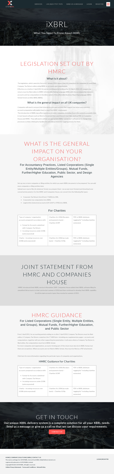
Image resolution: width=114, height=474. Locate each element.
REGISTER (105, 459)
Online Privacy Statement (13, 467)
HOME (8, 457)
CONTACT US (36, 457)
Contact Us (57, 432)
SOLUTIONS (22, 457)
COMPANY (14, 457)
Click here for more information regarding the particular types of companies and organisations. (50, 356)
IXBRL (29, 457)
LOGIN (99, 459)
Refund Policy (41, 467)
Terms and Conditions (29, 467)
